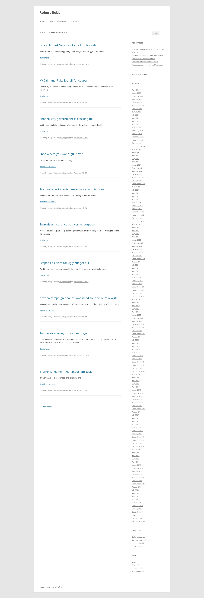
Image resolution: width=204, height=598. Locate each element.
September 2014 (138, 521)
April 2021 (135, 274)
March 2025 (136, 127)
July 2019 (135, 340)
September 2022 (138, 221)
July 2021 (135, 265)
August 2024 (136, 149)
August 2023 (136, 187)
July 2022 (135, 227)
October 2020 (137, 293)
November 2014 (138, 515)
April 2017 (135, 424)
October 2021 (137, 255)
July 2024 (135, 152)
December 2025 (138, 102)
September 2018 (138, 371)
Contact (75, 22)
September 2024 (138, 146)
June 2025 (135, 118)
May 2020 (135, 309)
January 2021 (137, 284)
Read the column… (47, 310)
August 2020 (136, 299)
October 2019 (137, 330)
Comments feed (138, 568)
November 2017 (138, 402)
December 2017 (138, 399)
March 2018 (136, 390)
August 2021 (136, 262)
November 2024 (138, 140)
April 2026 (135, 90)
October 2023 (137, 180)
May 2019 (135, 346)
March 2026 (136, 93)
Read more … (45, 58)
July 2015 (135, 490)
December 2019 (138, 324)
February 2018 (137, 393)
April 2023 (135, 199)
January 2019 (137, 359)
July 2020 (135, 302)
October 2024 (137, 143)
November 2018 (138, 365)
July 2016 (135, 452)
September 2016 (138, 446)
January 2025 (137, 133)
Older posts (46, 406)
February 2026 (137, 96)
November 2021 (138, 252)
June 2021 (135, 268)
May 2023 (135, 196)
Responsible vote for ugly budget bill (64, 263)
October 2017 (137, 405)
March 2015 (136, 502)
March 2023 (136, 202)
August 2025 (136, 112)
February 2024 (137, 168)
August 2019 (136, 337)
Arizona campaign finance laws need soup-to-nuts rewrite (79, 298)
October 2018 (137, 368)
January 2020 (137, 321)
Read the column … (48, 166)
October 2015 (137, 480)
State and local (138, 543)
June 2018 (135, 380)
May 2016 (135, 459)
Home (42, 22)
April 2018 (135, 387)
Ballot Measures (138, 537)
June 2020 (135, 305)
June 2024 (135, 155)
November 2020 (138, 290)
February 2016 (137, 468)
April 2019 (135, 349)
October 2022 (137, 218)
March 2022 (136, 240)
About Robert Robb (57, 22)
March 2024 (136, 165)
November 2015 (138, 477)
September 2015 (138, 484)
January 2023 (137, 208)
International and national (142, 540)
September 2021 (138, 259)
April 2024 (135, 162)
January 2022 (137, 246)
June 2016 (135, 455)
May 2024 (135, 158)
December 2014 (138, 512)
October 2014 (137, 518)
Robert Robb (50, 12)
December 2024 (138, 137)
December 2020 (138, 287)
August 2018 (136, 374)
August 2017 (136, 412)
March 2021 (136, 277)
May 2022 (135, 234)
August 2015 (136, 487)
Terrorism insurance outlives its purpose (67, 224)
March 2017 (136, 427)
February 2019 (137, 355)
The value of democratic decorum (145, 62)
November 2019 (138, 327)
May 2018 (135, 384)
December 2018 (138, 362)
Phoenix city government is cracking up (66, 119)
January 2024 (137, 171)
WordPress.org (138, 571)
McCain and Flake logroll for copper (63, 80)
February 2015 (137, 505)
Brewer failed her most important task (66, 371)
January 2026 (137, 99)
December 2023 (138, 174)
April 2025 (135, 124)
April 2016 (135, 462)
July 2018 (135, 377)
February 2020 (137, 318)
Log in (134, 562)
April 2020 (135, 312)
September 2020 (138, 296)
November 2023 (138, 177)
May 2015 (135, 496)
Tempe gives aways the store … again (65, 333)
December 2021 (138, 249)
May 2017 (135, 421)
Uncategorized (65, 64)
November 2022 (138, 215)
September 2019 (138, 334)
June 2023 (135, 193)
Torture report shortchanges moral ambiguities (72, 189)
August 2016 (136, 449)
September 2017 (138, 409)
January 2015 (137, 509)
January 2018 (137, 396)
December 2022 (138, 212)
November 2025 (138, 105)
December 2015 (138, 474)
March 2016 (136, 465)
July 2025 (135, 115)
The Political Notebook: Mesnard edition (147, 55)
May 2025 (135, 121)
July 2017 (135, 415)
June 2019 (135, 343)
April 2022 (135, 237)
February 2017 (137, 430)
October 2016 (137, 443)
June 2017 (135, 418)
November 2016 (138, 440)
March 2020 (136, 315)
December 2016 (138, 437)
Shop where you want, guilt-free (61, 154)
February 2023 (137, 205)
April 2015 (135, 499)
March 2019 (136, 352)
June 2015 (135, 493)
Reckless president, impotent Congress (147, 65)
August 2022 (136, 224)
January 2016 (137, 471)
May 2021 (135, 271)
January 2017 (137, 434)
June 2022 (135, 230)
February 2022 (137, 243)
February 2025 (137, 130)
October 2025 (137, 108)
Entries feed (137, 565)
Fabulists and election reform (143, 58)
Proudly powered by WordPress (51, 587)
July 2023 (135, 190)
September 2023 (138, 183)
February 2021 (137, 280)
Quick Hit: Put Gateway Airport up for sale (68, 45)
